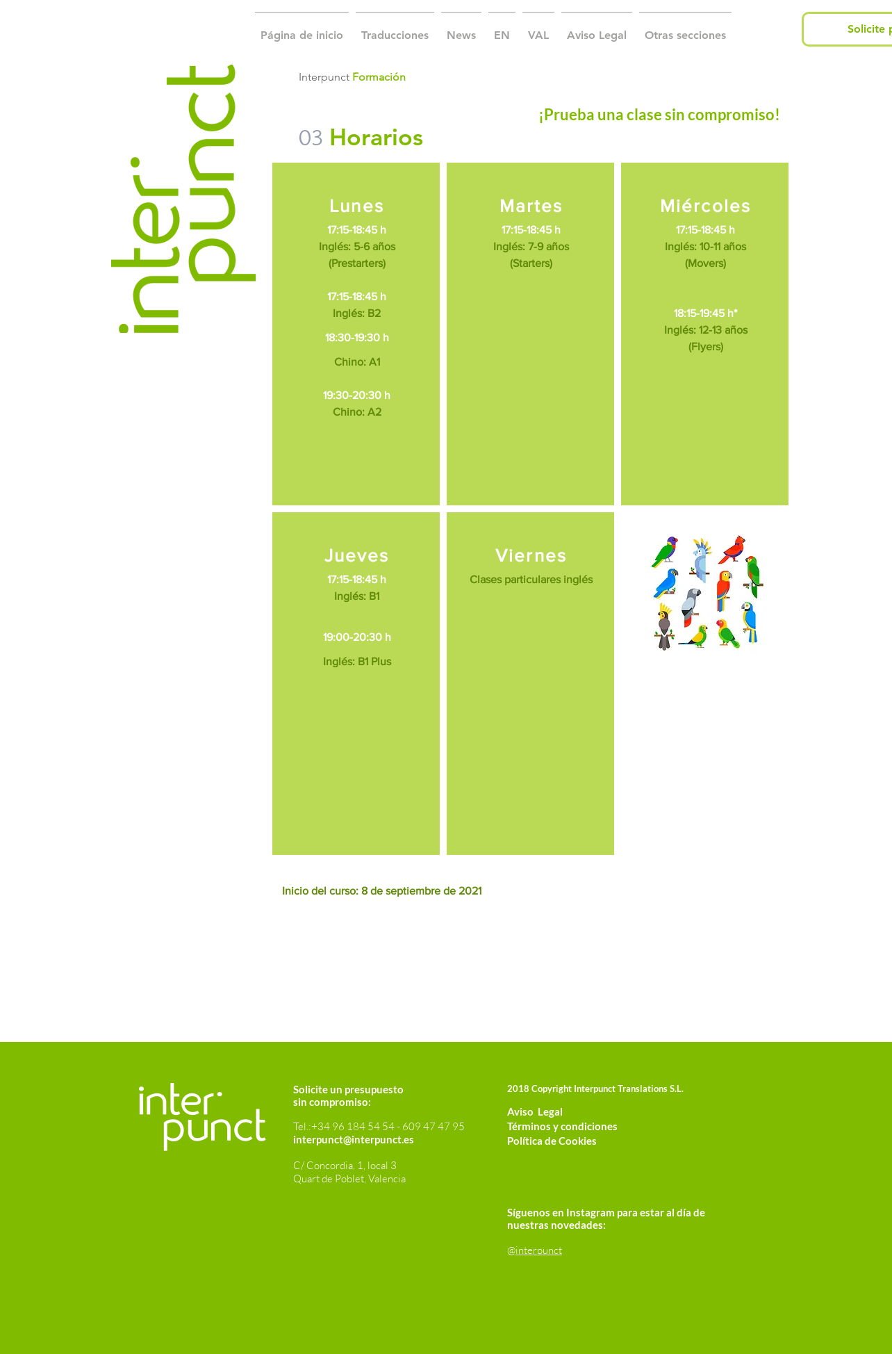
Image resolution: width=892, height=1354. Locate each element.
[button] (395, 29)
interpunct (538, 1250)
